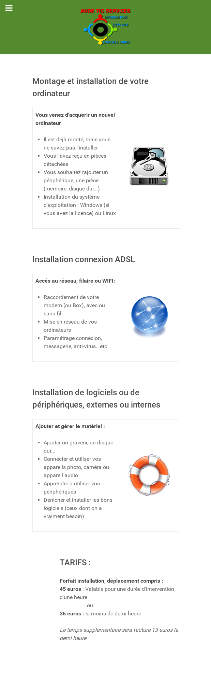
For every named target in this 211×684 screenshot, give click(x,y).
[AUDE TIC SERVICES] (105, 27)
